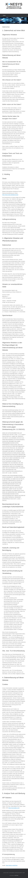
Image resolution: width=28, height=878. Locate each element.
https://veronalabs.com (14, 807)
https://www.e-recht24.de (11, 865)
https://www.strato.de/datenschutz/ (10, 194)
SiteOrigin (16, 875)
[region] (14, 20)
